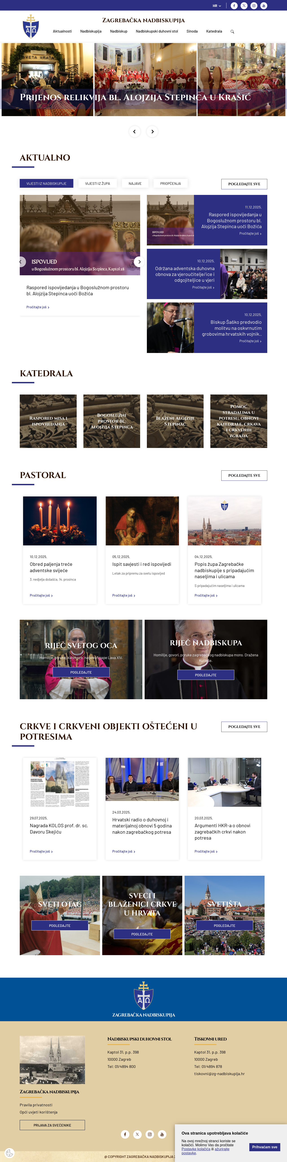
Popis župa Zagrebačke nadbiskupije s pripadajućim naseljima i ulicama (224, 570)
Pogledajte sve (244, 184)
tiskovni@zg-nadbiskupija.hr (219, 1073)
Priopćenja (170, 183)
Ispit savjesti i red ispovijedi (141, 564)
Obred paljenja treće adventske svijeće (51, 567)
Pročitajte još (36, 307)
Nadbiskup (118, 31)
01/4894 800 (125, 1066)
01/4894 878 (212, 1066)
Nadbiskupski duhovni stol (157, 31)
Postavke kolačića (196, 1149)
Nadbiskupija (91, 31)
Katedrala (214, 31)
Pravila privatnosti (36, 1104)
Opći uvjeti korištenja (38, 1111)
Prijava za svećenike (52, 1125)
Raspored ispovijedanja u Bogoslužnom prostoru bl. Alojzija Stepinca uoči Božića (77, 290)
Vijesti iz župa (97, 183)
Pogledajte (81, 672)
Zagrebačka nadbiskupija (143, 20)
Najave (135, 183)
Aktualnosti (62, 31)
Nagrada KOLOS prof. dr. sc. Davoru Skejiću (59, 828)
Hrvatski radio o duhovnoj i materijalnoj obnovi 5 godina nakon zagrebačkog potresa (142, 825)
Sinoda (192, 31)
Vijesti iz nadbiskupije (46, 183)
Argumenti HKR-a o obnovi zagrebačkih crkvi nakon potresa (222, 831)
